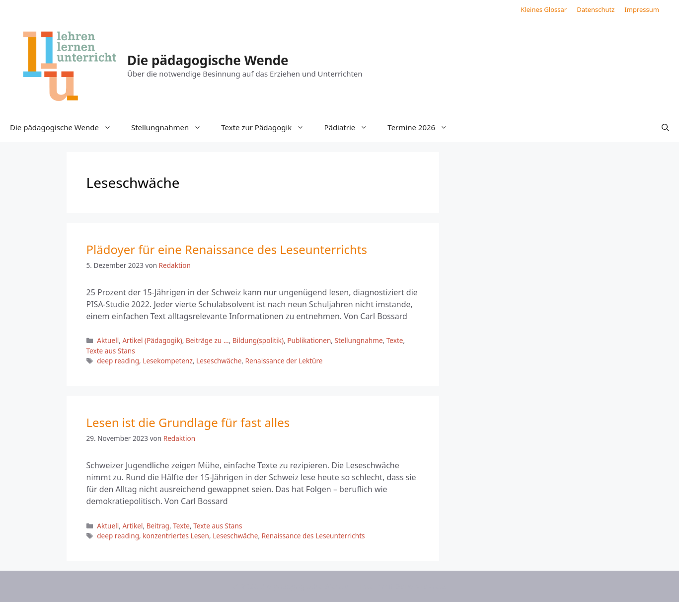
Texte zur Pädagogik (267, 127)
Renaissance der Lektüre (284, 360)
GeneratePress (420, 586)
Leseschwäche (218, 360)
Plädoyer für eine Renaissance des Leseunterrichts (227, 249)
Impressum (641, 9)
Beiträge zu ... (207, 340)
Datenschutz (595, 9)
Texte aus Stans (110, 350)
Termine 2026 (422, 127)
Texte (394, 340)
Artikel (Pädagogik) (152, 340)
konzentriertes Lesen (176, 535)
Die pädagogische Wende (208, 60)
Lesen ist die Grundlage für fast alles (188, 422)
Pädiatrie (350, 127)
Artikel (132, 525)
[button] (665, 127)
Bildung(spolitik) (258, 340)
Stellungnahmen (171, 127)
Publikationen (309, 340)
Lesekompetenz (168, 360)
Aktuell (108, 340)
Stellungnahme (359, 340)
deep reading (118, 360)
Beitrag (158, 525)
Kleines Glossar (544, 9)
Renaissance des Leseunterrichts (313, 535)
